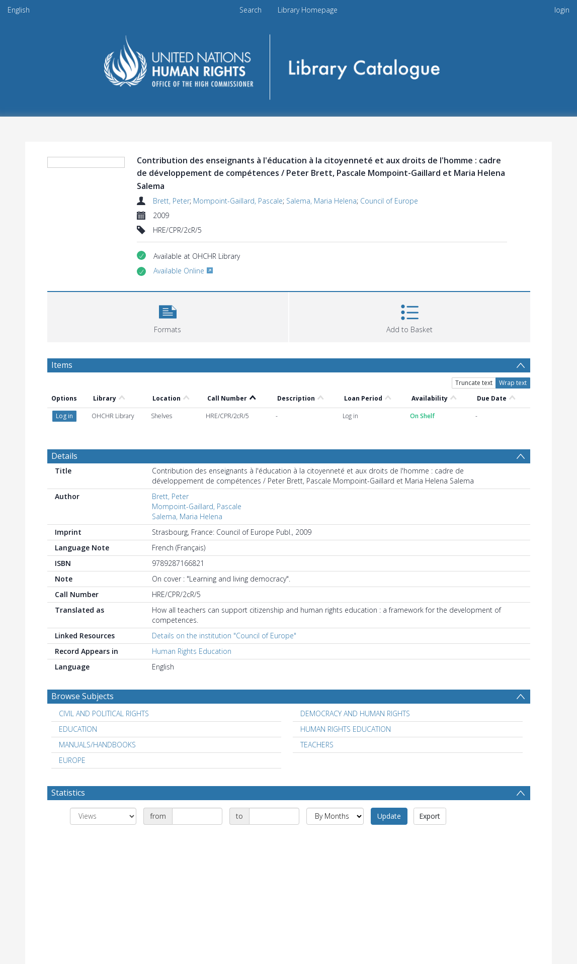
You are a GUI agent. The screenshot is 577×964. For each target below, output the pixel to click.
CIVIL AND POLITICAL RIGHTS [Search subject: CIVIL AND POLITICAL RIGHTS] (104, 713)
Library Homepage (308, 10)
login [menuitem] (561, 10)
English (19, 10)
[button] (167, 316)
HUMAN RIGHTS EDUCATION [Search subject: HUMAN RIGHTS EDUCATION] (345, 729)
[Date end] (274, 816)
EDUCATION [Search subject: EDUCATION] (78, 729)
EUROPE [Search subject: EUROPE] (72, 760)
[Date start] (197, 816)
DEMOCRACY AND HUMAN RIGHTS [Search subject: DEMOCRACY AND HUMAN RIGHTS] (355, 713)
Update (389, 816)
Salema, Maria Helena (321, 201)
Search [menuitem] (250, 10)
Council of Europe (389, 201)
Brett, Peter (171, 201)
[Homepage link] (288, 63)
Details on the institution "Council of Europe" (224, 635)
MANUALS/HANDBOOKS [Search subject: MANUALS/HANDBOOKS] (97, 744)
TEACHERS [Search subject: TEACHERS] (317, 744)
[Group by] (103, 816)
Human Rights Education (191, 651)
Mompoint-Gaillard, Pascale (238, 201)
